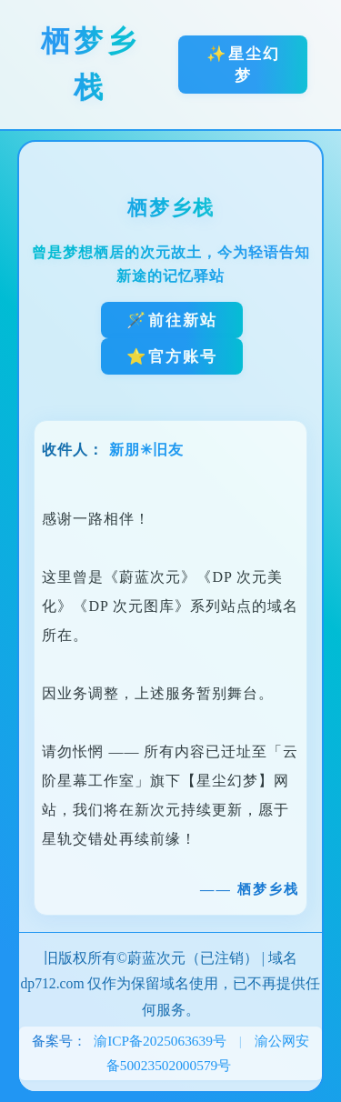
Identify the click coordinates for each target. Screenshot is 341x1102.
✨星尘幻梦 (243, 65)
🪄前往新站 (171, 320)
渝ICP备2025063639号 (160, 1040)
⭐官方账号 (171, 356)
